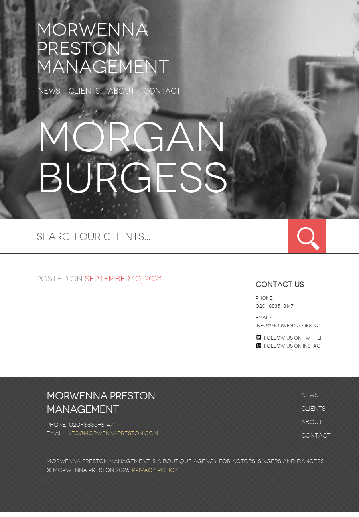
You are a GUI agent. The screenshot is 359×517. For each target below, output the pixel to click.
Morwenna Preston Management (113, 51)
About (121, 96)
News (49, 96)
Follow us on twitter (293, 343)
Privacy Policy (155, 475)
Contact (162, 96)
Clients (84, 96)
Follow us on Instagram (293, 351)
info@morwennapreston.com (295, 331)
